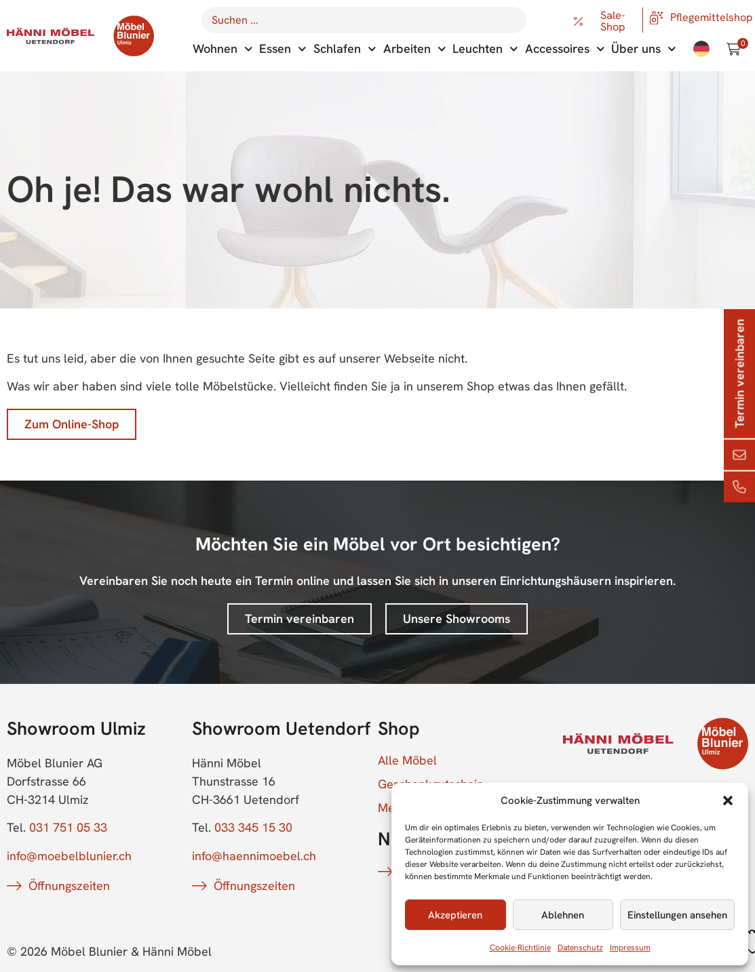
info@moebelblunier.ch (69, 856)
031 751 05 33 (68, 827)
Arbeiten (414, 49)
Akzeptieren (455, 915)
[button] (728, 800)
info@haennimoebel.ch (254, 856)
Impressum (630, 947)
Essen (283, 49)
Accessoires (565, 49)
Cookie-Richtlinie (520, 947)
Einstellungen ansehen (677, 915)
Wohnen (223, 49)
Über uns (643, 49)
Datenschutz (580, 947)
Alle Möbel (407, 760)
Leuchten (485, 49)
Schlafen (344, 49)
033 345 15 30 (253, 827)
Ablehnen (562, 915)
